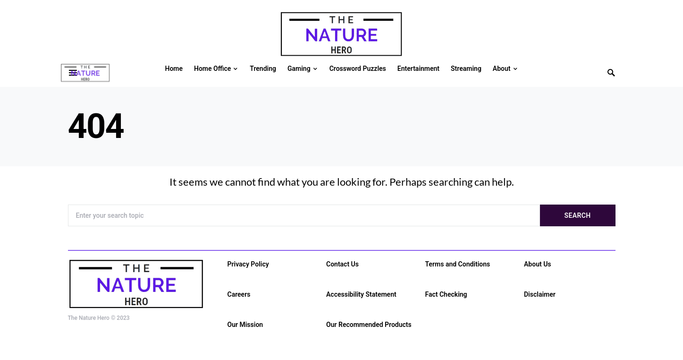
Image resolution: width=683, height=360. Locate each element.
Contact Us (342, 264)
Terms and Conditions (457, 264)
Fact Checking (446, 294)
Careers (239, 294)
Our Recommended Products (369, 324)
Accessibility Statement (361, 294)
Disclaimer (540, 294)
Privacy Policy (248, 264)
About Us (537, 264)
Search (578, 215)
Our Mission (245, 324)
